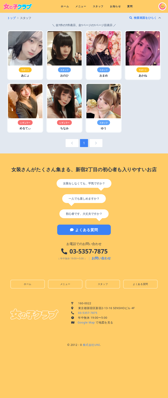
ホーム (65, 6)
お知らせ (115, 6)
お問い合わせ (101, 258)
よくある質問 (84, 229)
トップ (11, 18)
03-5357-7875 (89, 251)
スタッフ (98, 6)
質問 (130, 6)
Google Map (86, 322)
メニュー (80, 6)
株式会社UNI (91, 345)
